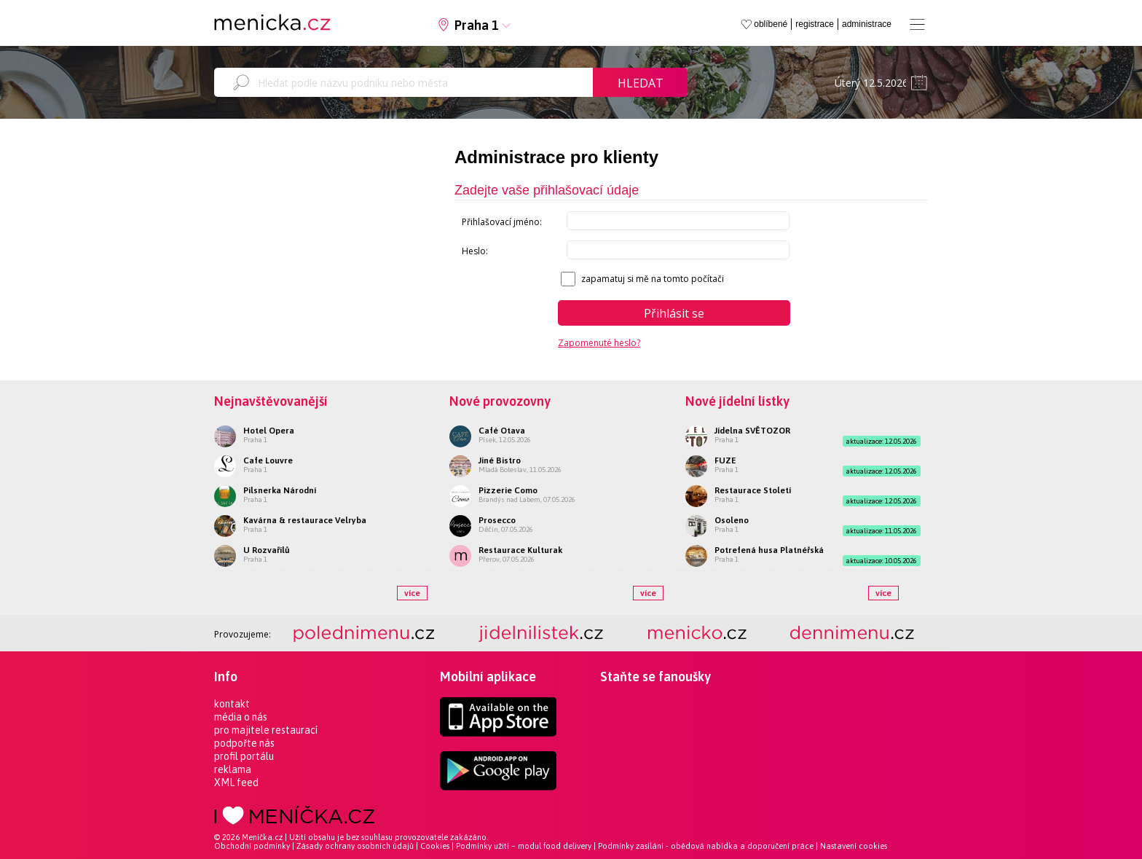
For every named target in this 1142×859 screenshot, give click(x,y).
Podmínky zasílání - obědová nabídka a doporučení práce (706, 846)
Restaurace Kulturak (520, 550)
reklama (232, 769)
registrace (814, 24)
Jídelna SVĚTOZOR (752, 430)
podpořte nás (244, 743)
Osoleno (731, 520)
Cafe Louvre (268, 460)
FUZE (725, 460)
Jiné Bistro (500, 460)
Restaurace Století (752, 490)
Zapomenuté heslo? (599, 343)
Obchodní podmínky (252, 846)
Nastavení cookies (853, 846)
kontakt (232, 704)
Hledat (640, 83)
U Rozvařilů (266, 550)
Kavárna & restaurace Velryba (304, 520)
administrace (866, 24)
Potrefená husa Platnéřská (769, 550)
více (412, 593)
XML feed (236, 782)
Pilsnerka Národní (279, 490)
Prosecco (497, 520)
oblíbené (770, 24)
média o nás (240, 717)
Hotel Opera (268, 430)
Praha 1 (476, 25)
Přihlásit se (674, 313)
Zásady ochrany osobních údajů (355, 846)
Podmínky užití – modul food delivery (523, 846)
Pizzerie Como (508, 490)
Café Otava (502, 430)
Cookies (434, 846)
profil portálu (244, 756)
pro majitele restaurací (266, 730)
